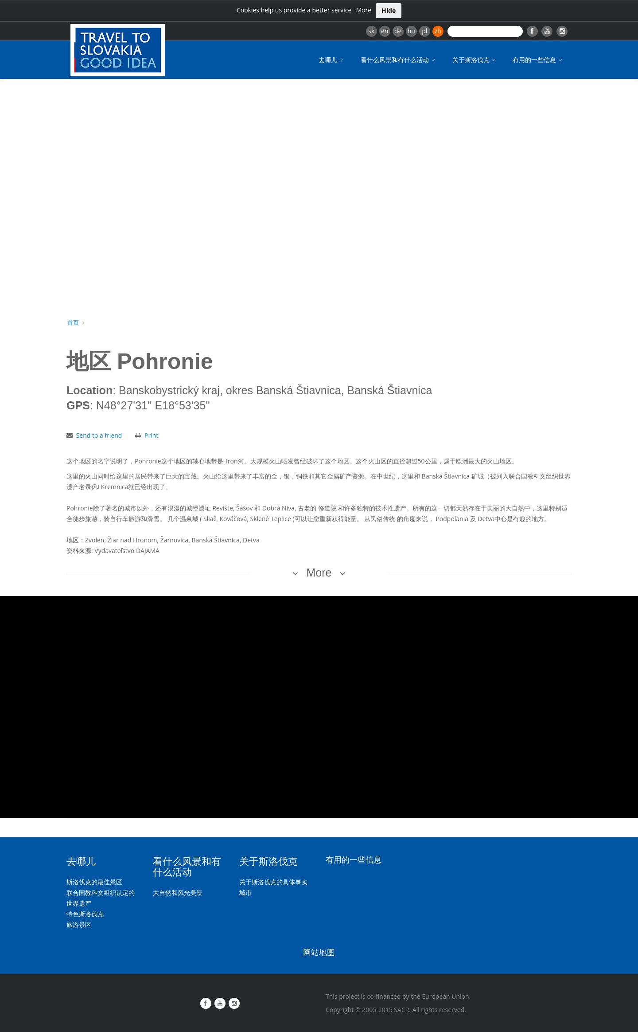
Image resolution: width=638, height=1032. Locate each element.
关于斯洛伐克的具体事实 (273, 882)
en (384, 31)
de (397, 31)
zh (438, 31)
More (363, 10)
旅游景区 (78, 924)
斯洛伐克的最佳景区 (94, 882)
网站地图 (319, 951)
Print (151, 435)
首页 (73, 322)
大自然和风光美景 (177, 892)
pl (424, 31)
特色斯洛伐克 (85, 914)
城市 (245, 892)
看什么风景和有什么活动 (398, 59)
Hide (388, 10)
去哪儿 (332, 59)
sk (371, 31)
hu (411, 31)
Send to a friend (99, 435)
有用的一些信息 (538, 59)
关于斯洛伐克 (474, 59)
